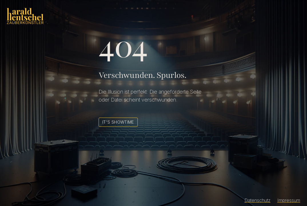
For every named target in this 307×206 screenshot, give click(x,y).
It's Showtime (118, 122)
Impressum (288, 200)
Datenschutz (257, 200)
